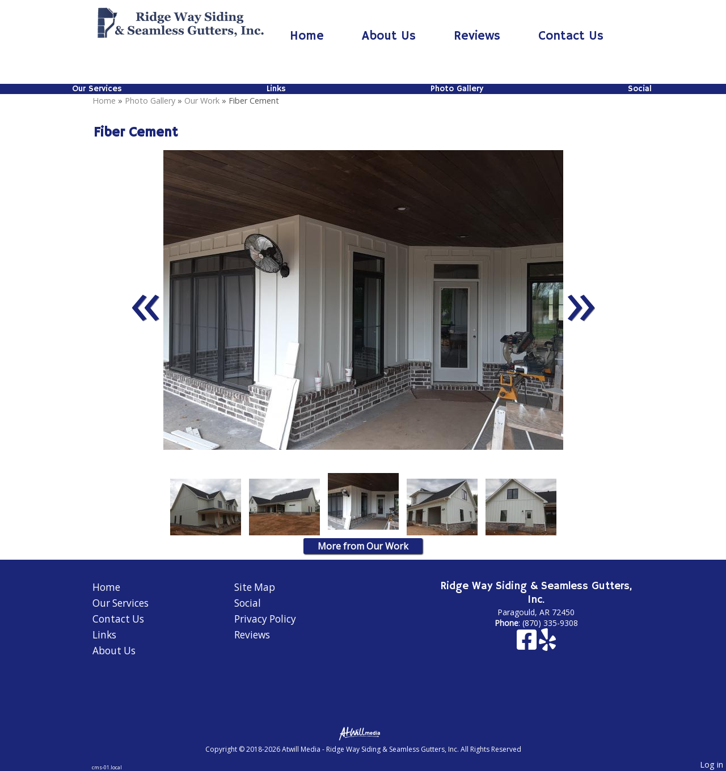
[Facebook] (528, 645)
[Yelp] (547, 645)
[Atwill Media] (363, 732)
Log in (711, 764)
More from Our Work (363, 546)
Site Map (254, 587)
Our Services (97, 89)
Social (640, 89)
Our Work (202, 100)
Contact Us (570, 36)
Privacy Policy (265, 618)
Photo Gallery (456, 89)
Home (307, 36)
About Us (389, 36)
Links (276, 89)
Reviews (477, 36)
